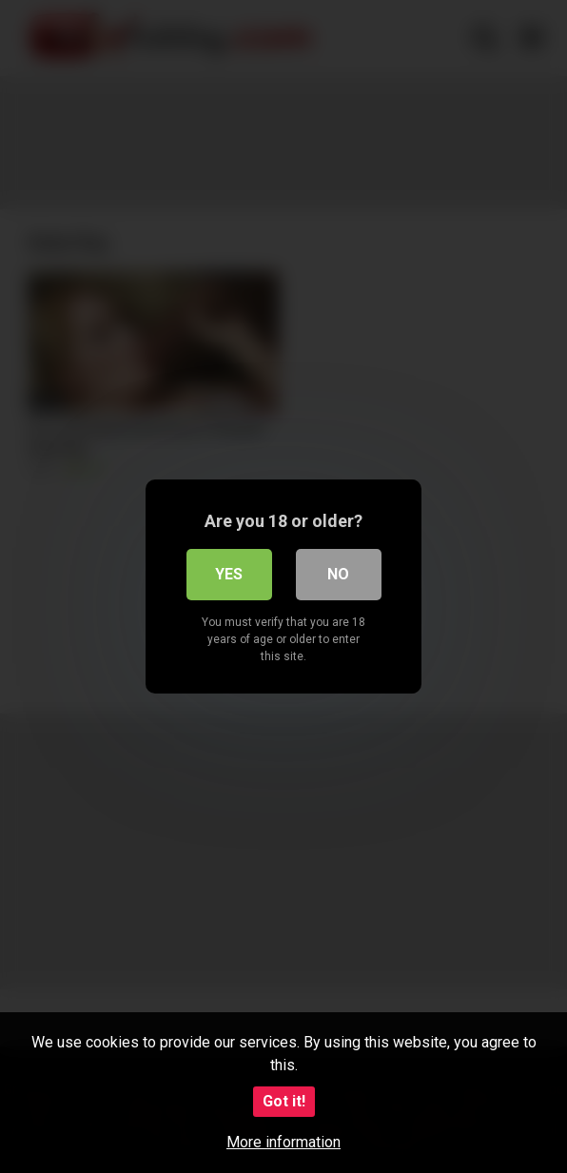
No (338, 574)
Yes (229, 574)
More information (283, 1142)
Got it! (284, 1101)
